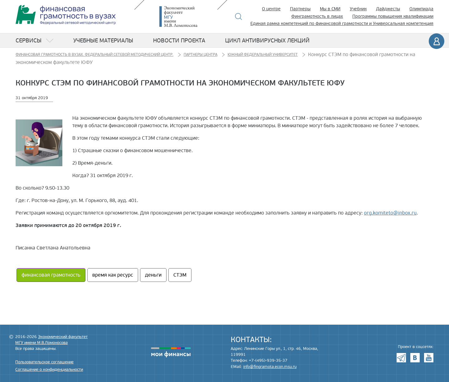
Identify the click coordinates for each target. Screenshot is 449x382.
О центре (271, 9)
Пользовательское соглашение (44, 362)
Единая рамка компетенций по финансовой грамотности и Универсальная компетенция (341, 23)
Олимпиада (421, 9)
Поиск (238, 16)
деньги (153, 275)
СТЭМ (179, 275)
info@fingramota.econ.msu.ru (270, 366)
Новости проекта (179, 40)
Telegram (401, 357)
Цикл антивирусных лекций (267, 40)
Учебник (358, 9)
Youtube (428, 357)
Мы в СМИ (330, 9)
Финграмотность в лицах (317, 16)
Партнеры (300, 9)
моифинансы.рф (171, 352)
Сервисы (28, 40)
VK (415, 357)
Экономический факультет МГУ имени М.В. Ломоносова (187, 16)
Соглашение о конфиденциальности (49, 369)
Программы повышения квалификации (392, 16)
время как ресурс (112, 275)
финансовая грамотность (51, 275)
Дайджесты (388, 9)
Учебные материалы (103, 40)
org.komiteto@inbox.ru (390, 213)
